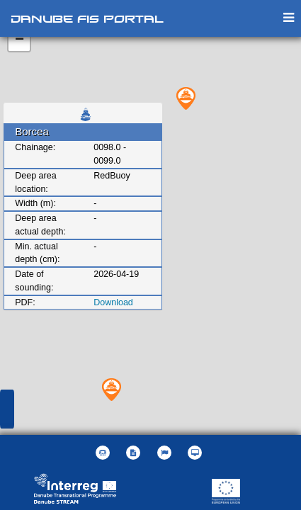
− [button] (19, 40)
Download (113, 302)
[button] (166, 452)
